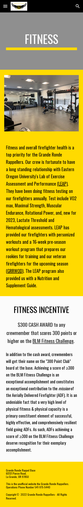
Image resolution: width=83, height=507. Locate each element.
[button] (5, 6)
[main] (41, 41)
